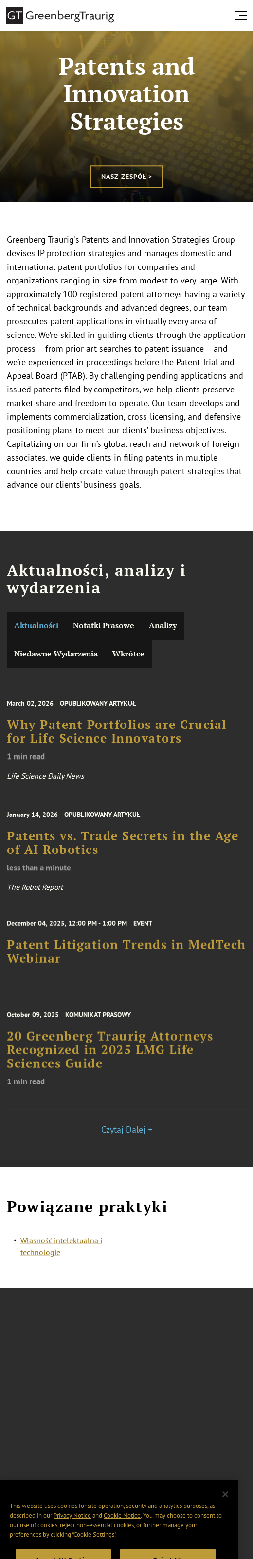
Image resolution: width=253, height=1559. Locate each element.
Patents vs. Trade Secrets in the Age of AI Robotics (122, 850)
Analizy (163, 625)
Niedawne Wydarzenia (56, 654)
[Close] (225, 1503)
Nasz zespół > (126, 176)
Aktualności (36, 625)
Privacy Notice (72, 1525)
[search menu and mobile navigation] (243, 15)
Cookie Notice (122, 1525)
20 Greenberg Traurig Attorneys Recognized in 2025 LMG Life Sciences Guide (110, 1058)
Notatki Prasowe (103, 625)
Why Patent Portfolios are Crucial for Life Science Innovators (117, 739)
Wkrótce (128, 654)
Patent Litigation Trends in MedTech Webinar (126, 958)
